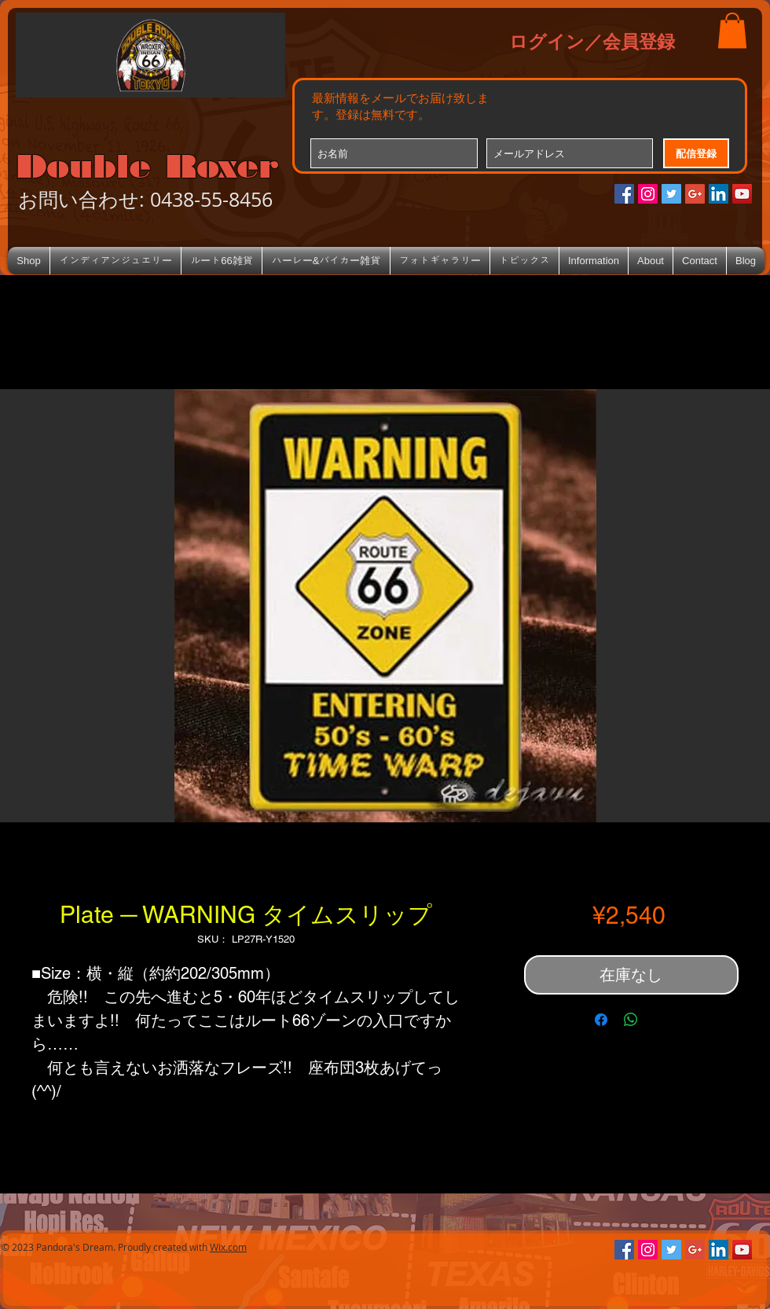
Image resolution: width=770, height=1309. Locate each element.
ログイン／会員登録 (592, 40)
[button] (732, 30)
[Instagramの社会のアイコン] (648, 194)
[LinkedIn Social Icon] (718, 194)
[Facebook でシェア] (601, 1019)
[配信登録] (696, 153)
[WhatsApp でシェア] (631, 1019)
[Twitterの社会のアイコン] (671, 194)
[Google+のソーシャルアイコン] (695, 194)
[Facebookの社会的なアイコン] (624, 194)
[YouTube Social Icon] (742, 194)
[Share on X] (660, 1019)
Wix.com (228, 1247)
